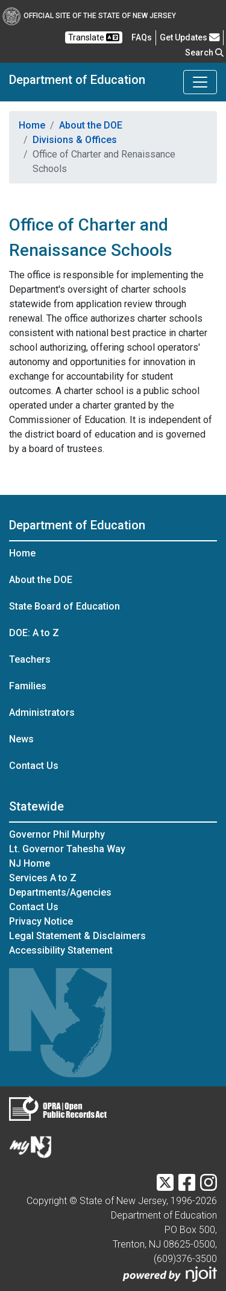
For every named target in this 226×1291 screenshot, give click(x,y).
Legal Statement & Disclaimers (77, 936)
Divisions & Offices (75, 139)
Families (27, 686)
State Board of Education (64, 606)
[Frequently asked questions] (141, 37)
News (21, 739)
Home (32, 125)
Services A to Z (43, 878)
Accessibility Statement (61, 950)
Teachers (30, 659)
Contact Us (33, 765)
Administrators (42, 712)
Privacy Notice (41, 921)
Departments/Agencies (60, 892)
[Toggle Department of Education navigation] (200, 82)
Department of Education (77, 79)
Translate (93, 37)
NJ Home (29, 863)
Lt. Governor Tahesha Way (67, 849)
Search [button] (204, 52)
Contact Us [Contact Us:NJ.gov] (33, 907)
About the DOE (90, 125)
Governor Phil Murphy (57, 834)
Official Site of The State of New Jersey (89, 15)
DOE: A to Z (34, 633)
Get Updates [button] (190, 37)
